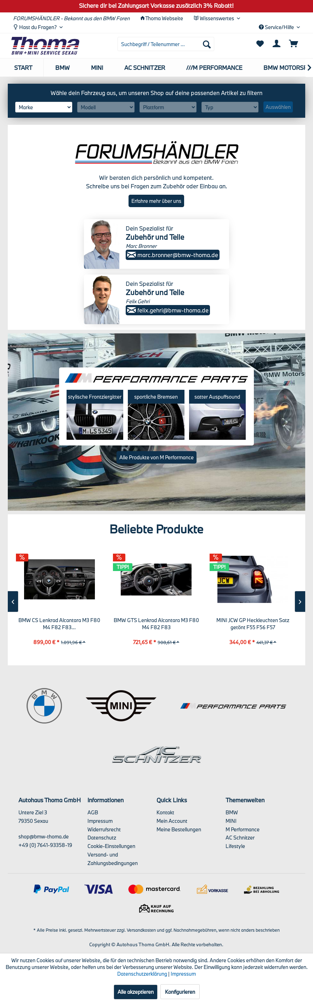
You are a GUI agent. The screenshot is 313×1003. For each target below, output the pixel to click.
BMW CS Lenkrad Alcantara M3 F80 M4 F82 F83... (59, 624)
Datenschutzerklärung (142, 973)
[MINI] (97, 68)
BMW (232, 812)
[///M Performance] (214, 68)
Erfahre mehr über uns (156, 201)
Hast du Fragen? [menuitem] (35, 27)
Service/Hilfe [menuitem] (277, 27)
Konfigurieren (180, 991)
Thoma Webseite (164, 18)
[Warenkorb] (294, 44)
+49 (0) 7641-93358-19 (45, 845)
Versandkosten (141, 930)
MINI (231, 821)
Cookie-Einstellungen (111, 846)
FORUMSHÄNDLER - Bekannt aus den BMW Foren (71, 18)
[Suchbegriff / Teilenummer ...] (166, 44)
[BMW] (62, 68)
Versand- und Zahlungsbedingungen (112, 858)
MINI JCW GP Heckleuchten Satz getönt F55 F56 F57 (252, 624)
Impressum (100, 821)
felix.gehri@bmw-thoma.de (168, 310)
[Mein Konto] (277, 44)
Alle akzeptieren (136, 991)
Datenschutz (101, 837)
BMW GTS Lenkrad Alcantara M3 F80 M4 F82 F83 (156, 624)
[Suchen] (206, 44)
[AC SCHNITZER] (145, 68)
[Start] (24, 68)
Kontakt (165, 812)
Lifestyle (235, 846)
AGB (92, 812)
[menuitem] (166, 44)
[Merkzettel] (260, 44)
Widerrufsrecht (104, 829)
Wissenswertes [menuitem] (214, 18)
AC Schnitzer (240, 837)
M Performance (243, 829)
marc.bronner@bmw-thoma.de (172, 255)
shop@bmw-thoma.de (43, 836)
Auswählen (278, 107)
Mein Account (171, 821)
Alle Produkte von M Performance (156, 457)
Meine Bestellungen (178, 829)
